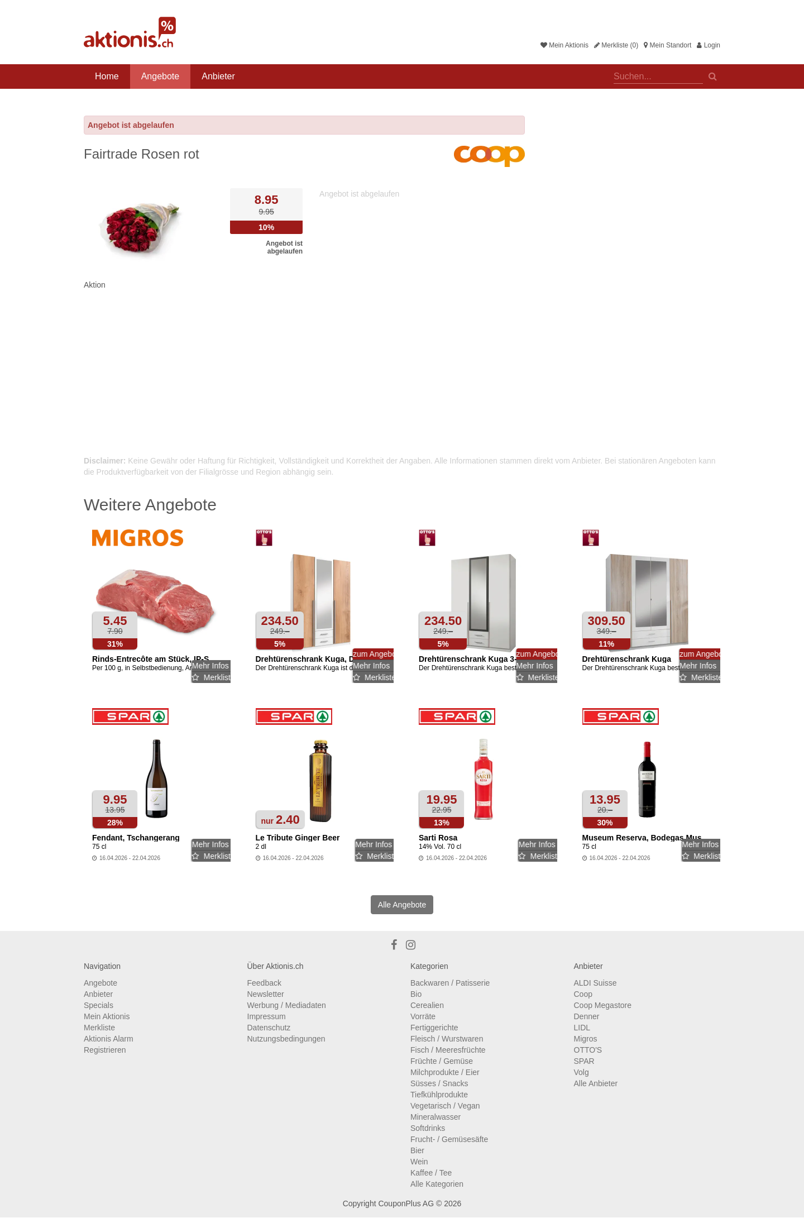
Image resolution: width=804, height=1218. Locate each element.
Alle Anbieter (596, 1083)
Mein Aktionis (564, 45)
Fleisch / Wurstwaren (446, 1038)
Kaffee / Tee (431, 1172)
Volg (581, 1072)
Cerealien (427, 1005)
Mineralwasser (435, 1116)
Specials (98, 1005)
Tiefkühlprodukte (439, 1094)
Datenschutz (269, 1027)
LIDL (582, 1027)
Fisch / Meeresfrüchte (448, 1049)
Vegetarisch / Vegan (445, 1105)
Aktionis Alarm (108, 1038)
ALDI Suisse (595, 982)
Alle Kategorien (436, 1183)
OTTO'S (588, 1049)
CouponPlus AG (406, 1203)
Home (107, 76)
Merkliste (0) (616, 45)
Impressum (266, 1016)
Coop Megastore (603, 1005)
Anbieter (218, 76)
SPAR (584, 1061)
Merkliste (99, 1027)
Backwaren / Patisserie (450, 982)
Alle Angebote (402, 904)
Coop (583, 994)
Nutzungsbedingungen (286, 1038)
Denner (587, 1016)
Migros (585, 1038)
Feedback (264, 982)
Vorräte (423, 1016)
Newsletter (265, 994)
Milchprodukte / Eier (445, 1072)
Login (708, 45)
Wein (419, 1161)
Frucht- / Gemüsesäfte (449, 1139)
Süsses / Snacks (439, 1083)
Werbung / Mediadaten (286, 1005)
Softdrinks (427, 1128)
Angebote (160, 76)
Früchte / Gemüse (441, 1061)
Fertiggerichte (434, 1027)
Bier (417, 1150)
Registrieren (105, 1049)
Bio (416, 994)
